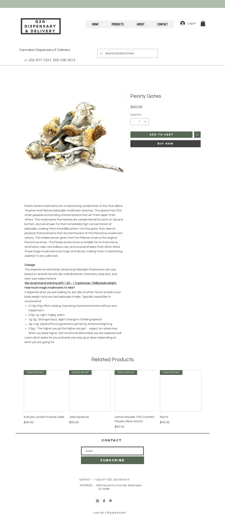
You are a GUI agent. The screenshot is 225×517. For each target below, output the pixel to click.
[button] (202, 23)
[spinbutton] (139, 121)
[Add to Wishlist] (197, 134)
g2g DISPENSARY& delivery (41, 26)
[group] (113, 399)
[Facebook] (104, 501)
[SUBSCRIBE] (112, 460)
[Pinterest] (110, 501)
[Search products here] (127, 53)
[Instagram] (97, 501)
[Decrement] (133, 121)
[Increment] (145, 121)
